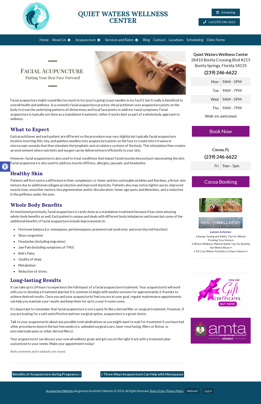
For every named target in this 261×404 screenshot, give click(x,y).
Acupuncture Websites (59, 391)
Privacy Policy (174, 391)
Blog (146, 40)
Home (44, 40)
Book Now (220, 131)
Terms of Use (157, 391)
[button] (5, 167)
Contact (159, 40)
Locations (176, 40)
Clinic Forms (216, 40)
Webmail (192, 391)
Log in (208, 391)
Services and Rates (119, 40)
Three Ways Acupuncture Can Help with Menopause (142, 374)
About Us (59, 40)
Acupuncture (85, 40)
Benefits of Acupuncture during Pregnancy (47, 374)
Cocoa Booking (220, 182)
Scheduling (195, 40)
